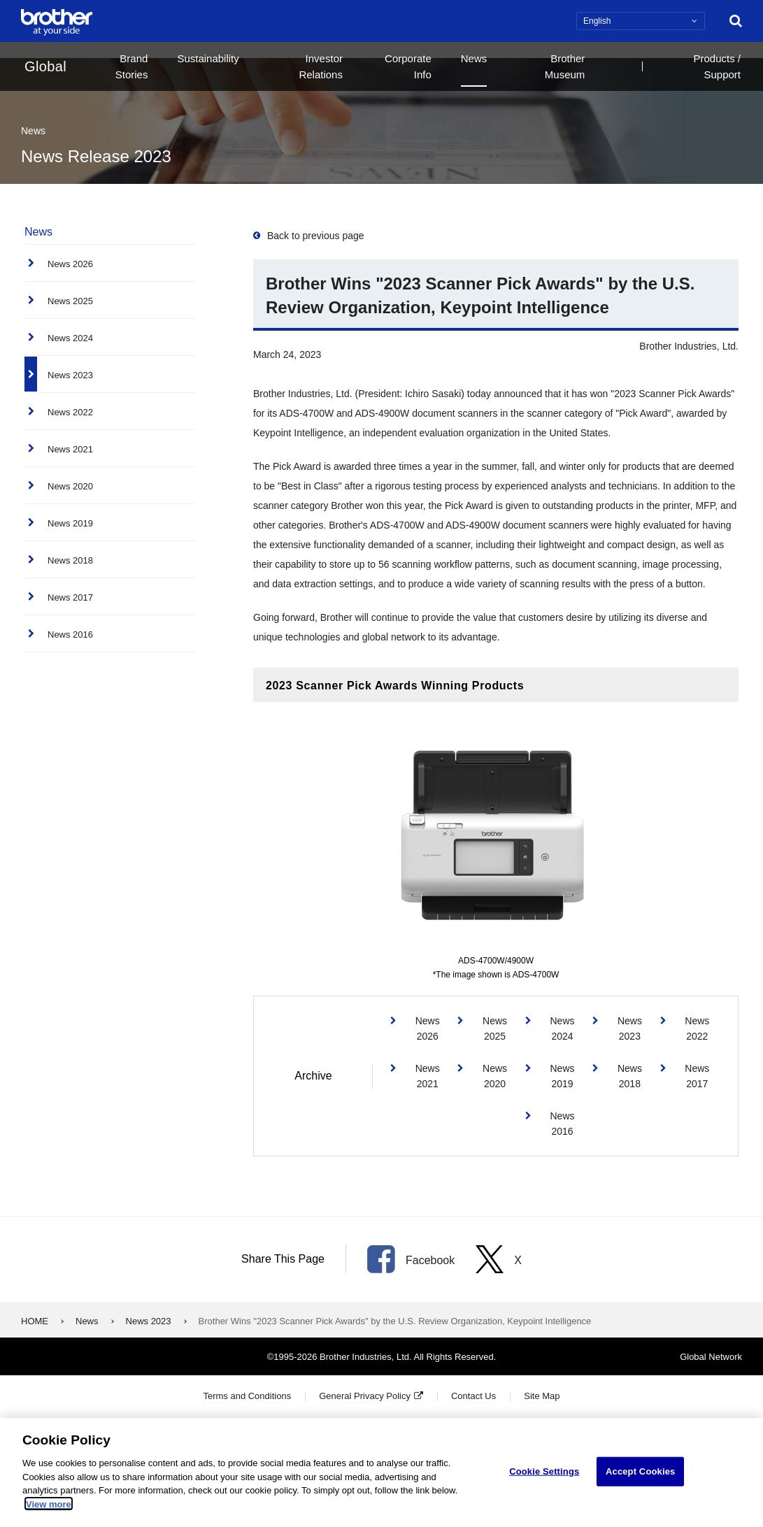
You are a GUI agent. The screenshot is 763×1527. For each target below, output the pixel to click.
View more (48, 1506)
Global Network (711, 1357)
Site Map (541, 1396)
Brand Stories (131, 66)
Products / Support (717, 66)
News (474, 58)
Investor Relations (321, 66)
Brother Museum (565, 66)
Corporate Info (408, 66)
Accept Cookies (640, 1473)
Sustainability (207, 58)
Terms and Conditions (247, 1396)
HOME (34, 1321)
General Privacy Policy (365, 1396)
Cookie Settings (544, 1473)
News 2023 (148, 1321)
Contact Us (473, 1396)
